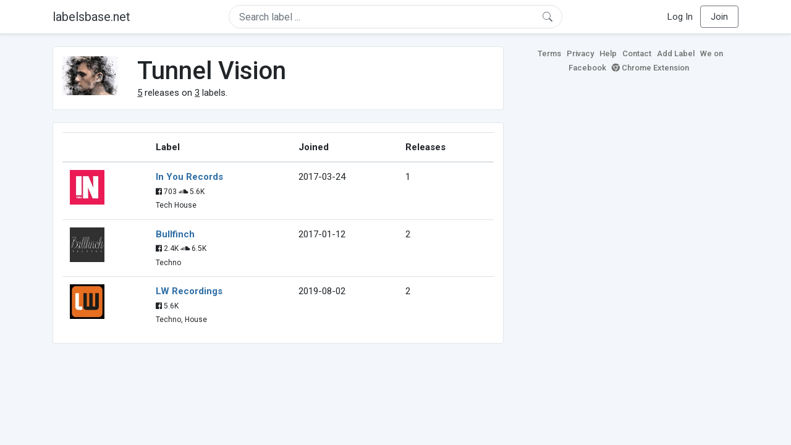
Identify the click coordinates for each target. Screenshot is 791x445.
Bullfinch (175, 234)
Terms (549, 53)
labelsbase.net (91, 16)
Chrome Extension (650, 67)
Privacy (580, 53)
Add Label (676, 53)
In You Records (189, 176)
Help (608, 53)
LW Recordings (189, 291)
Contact (636, 53)
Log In (680, 16)
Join (719, 16)
